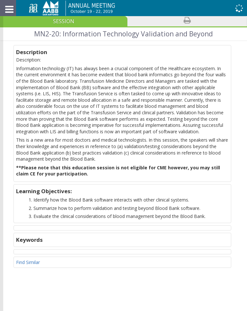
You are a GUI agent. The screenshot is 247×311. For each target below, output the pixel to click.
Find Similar (28, 262)
